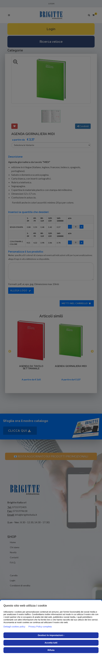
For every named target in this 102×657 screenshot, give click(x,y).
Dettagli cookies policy (14, 626)
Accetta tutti (51, 642)
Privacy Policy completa (40, 626)
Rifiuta (51, 650)
